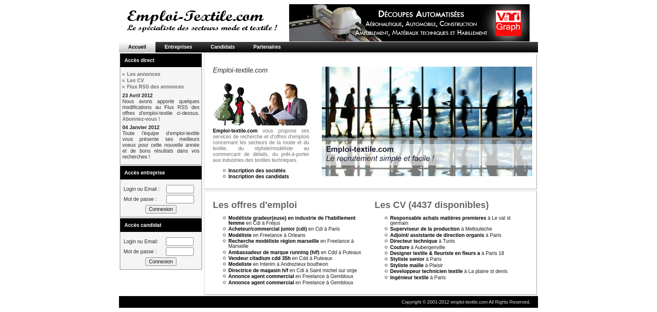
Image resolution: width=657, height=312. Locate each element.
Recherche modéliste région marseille (273, 241)
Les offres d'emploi (255, 205)
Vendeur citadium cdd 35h (259, 258)
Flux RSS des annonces (155, 87)
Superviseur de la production (425, 229)
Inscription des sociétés (257, 171)
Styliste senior (407, 259)
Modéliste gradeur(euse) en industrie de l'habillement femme (292, 220)
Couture (399, 247)
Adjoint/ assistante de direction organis (437, 235)
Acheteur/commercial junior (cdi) (267, 229)
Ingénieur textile (409, 278)
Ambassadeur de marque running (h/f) (273, 252)
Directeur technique (413, 241)
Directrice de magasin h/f (258, 270)
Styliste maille (407, 265)
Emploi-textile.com (235, 131)
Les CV (135, 80)
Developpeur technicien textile (426, 271)
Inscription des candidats (258, 176)
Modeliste (239, 264)
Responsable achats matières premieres (438, 218)
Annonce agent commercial (261, 276)
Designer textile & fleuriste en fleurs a (435, 253)
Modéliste (239, 235)
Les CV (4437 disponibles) (432, 205)
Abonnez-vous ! (141, 119)
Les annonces (143, 74)
